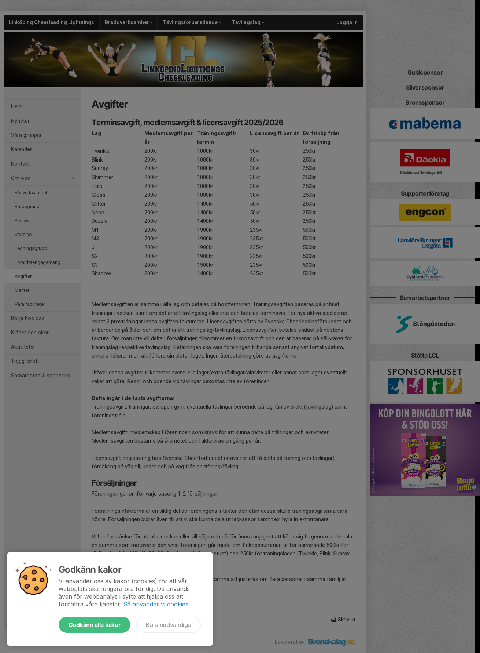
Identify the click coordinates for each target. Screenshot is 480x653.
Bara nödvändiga (168, 624)
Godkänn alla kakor (95, 624)
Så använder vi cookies (155, 604)
